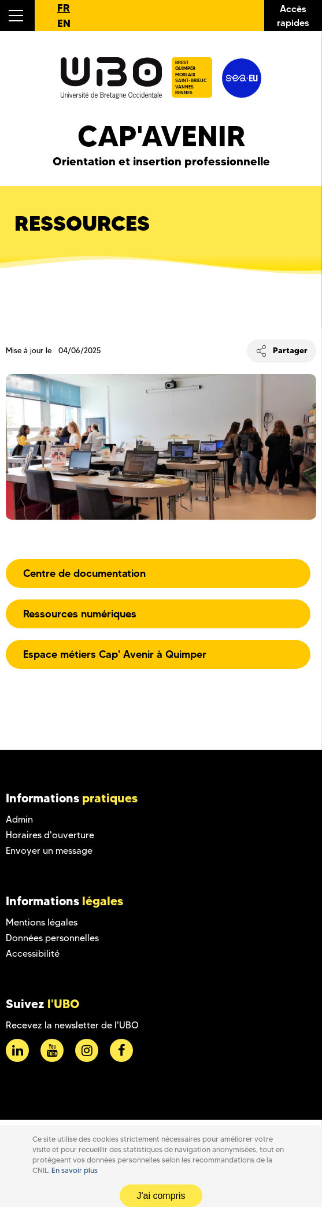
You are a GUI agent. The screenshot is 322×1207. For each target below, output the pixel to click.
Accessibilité (33, 953)
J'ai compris (161, 1196)
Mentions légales (41, 922)
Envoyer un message (49, 850)
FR (63, 7)
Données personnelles (52, 937)
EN (64, 23)
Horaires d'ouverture (50, 835)
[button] (17, 15)
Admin (19, 819)
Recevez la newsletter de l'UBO (72, 1025)
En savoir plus (74, 1170)
